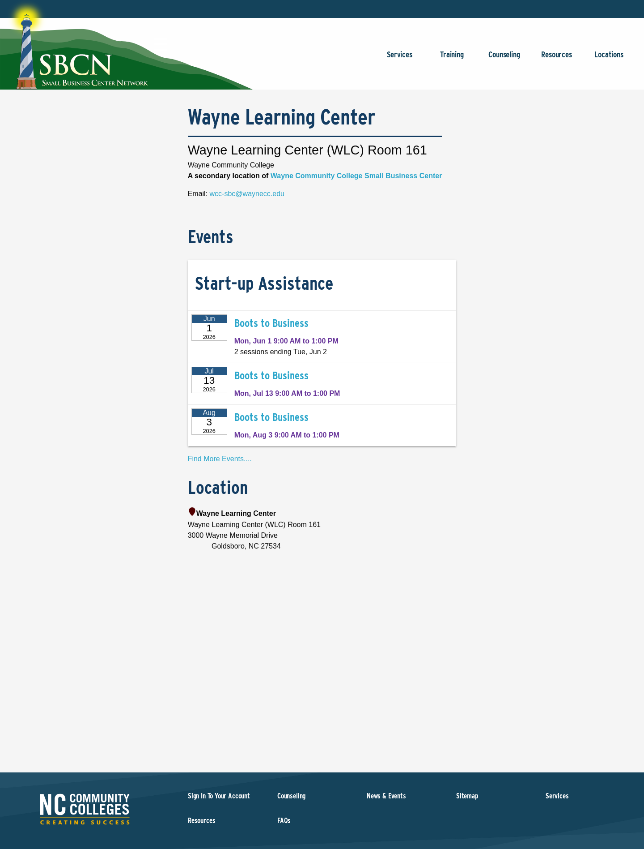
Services (399, 59)
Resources (556, 59)
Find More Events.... (220, 459)
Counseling (504, 59)
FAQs (284, 820)
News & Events (386, 796)
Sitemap (467, 796)
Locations (609, 59)
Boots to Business (271, 323)
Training (452, 59)
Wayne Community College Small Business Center (356, 176)
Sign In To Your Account (219, 796)
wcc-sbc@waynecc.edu (247, 193)
